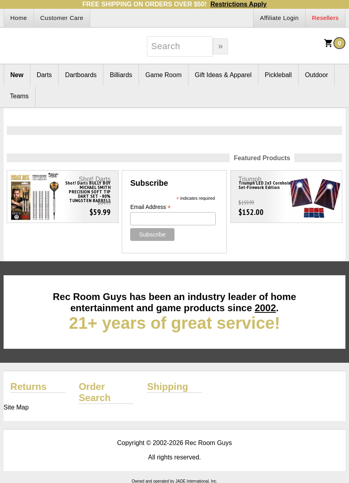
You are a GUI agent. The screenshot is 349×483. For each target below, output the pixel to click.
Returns (28, 386)
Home (18, 17)
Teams (19, 96)
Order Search (95, 392)
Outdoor (316, 75)
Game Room (163, 75)
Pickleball (278, 75)
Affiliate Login (279, 17)
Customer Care (61, 17)
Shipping (167, 386)
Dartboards (81, 75)
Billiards (121, 75)
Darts (44, 75)
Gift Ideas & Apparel (223, 75)
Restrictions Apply (238, 4)
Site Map (16, 407)
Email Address (150, 207)
